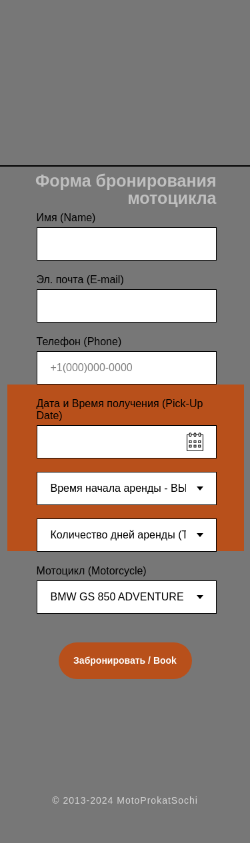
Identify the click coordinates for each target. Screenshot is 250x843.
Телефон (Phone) (79, 341)
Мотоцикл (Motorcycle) (92, 570)
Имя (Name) (66, 217)
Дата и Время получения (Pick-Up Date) (120, 409)
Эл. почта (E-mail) (80, 279)
